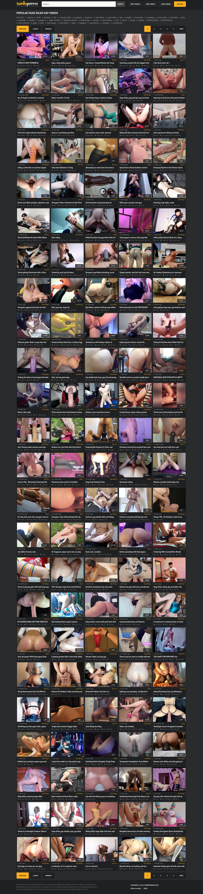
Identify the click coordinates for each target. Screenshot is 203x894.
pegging (82, 23)
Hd (76, 205)
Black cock (77, 624)
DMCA (145, 888)
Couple (173, 380)
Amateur (23, 65)
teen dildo (100, 17)
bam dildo (64, 23)
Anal (30, 65)
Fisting (72, 135)
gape (35, 23)
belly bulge (85, 20)
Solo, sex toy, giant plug (60, 377)
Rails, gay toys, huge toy (61, 307)
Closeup (112, 240)
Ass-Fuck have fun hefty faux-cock (166, 447)
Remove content (136, 888)
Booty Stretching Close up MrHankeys (168, 691)
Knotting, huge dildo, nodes (164, 203)
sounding (150, 17)
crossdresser (118, 23)
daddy (128, 17)
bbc (121, 17)
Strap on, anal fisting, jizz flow (63, 133)
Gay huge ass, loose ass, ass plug (30, 866)
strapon (32, 20)
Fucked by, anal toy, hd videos (63, 272)
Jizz (177, 589)
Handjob (181, 659)
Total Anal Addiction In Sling (62, 167)
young (132, 20)
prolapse (78, 17)
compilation (94, 23)
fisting (30, 17)
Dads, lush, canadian (93, 552)
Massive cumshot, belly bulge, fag (166, 482)
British (130, 520)
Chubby (76, 485)
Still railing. (56, 237)
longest (48, 29)
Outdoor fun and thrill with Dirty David (66, 447)
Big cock (97, 100)
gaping (141, 20)
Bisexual (78, 275)
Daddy (146, 554)
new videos (150, 4)
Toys (39, 310)
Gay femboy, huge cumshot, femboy (99, 98)
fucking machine (70, 20)
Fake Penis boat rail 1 (162, 63)
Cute (110, 65)
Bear (105, 345)
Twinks (109, 834)
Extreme (146, 520)
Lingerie (135, 834)
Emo (136, 729)
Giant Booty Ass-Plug (93, 726)
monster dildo (65, 17)
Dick (178, 65)
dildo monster (54, 20)
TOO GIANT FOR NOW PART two (165, 657)
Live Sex (180, 4)
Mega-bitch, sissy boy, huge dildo (30, 796)
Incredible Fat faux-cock (27, 552)
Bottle (129, 764)
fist (55, 17)
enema (96, 20)
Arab (139, 554)
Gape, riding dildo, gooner (61, 63)
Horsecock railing (126, 482)
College (44, 485)
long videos (166, 4)
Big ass (146, 65)
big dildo (174, 17)
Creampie (29, 345)
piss (42, 23)
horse (124, 20)
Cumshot (171, 65)
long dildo (139, 17)
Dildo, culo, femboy (127, 726)
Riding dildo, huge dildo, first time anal (100, 831)
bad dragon (51, 23)
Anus (139, 310)
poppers (42, 20)
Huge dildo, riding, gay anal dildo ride (168, 587)
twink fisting (167, 20)
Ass (104, 65)
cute (117, 20)
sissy (183, 17)
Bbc (169, 694)
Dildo (55, 65)
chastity (106, 23)
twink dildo (112, 17)
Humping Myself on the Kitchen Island (168, 167)
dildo (39, 17)
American (125, 65)
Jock (106, 589)
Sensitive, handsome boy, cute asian (99, 587)
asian (74, 23)
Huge (144, 764)
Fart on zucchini (92, 866)
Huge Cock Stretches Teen (95, 482)
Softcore (75, 764)
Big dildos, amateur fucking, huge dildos (101, 307)
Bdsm (28, 450)
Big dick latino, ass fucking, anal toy (133, 866)
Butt (36, 485)
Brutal (43, 135)
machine (88, 17)
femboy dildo (153, 20)
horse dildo (162, 17)
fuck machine (24, 23)
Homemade (142, 135)
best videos (135, 4)
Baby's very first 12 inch (60, 98)
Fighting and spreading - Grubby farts (134, 691)
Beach (90, 659)
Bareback (72, 170)
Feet (62, 65)
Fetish (37, 65)
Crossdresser (107, 170)
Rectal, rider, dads (24, 412)
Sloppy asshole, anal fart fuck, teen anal (134, 272)
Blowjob (103, 205)
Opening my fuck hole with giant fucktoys (169, 98)
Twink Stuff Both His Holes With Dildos (32, 237)
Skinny (101, 834)
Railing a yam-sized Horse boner (98, 412)
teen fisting (106, 20)
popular (22, 29)
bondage (22, 20)
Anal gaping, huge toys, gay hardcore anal (169, 307)
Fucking (109, 764)
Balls (179, 345)
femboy (47, 17)
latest (35, 29)
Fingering (71, 799)
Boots (62, 799)
